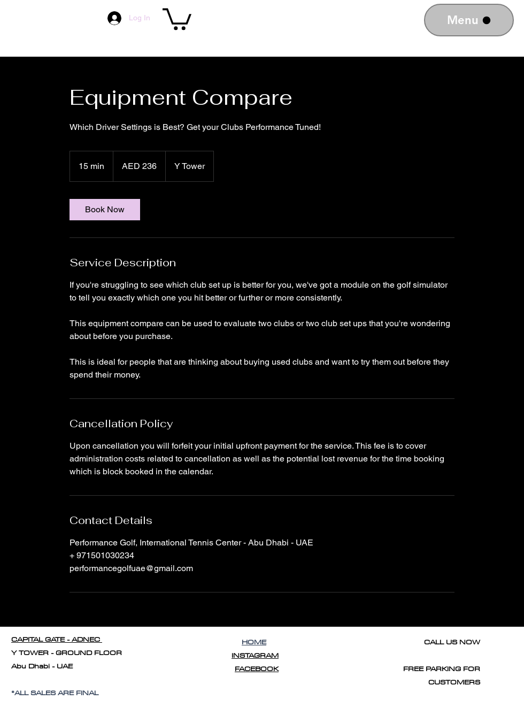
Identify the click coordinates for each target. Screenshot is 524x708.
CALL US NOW (452, 642)
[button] (177, 18)
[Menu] (469, 20)
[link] (105, 209)
